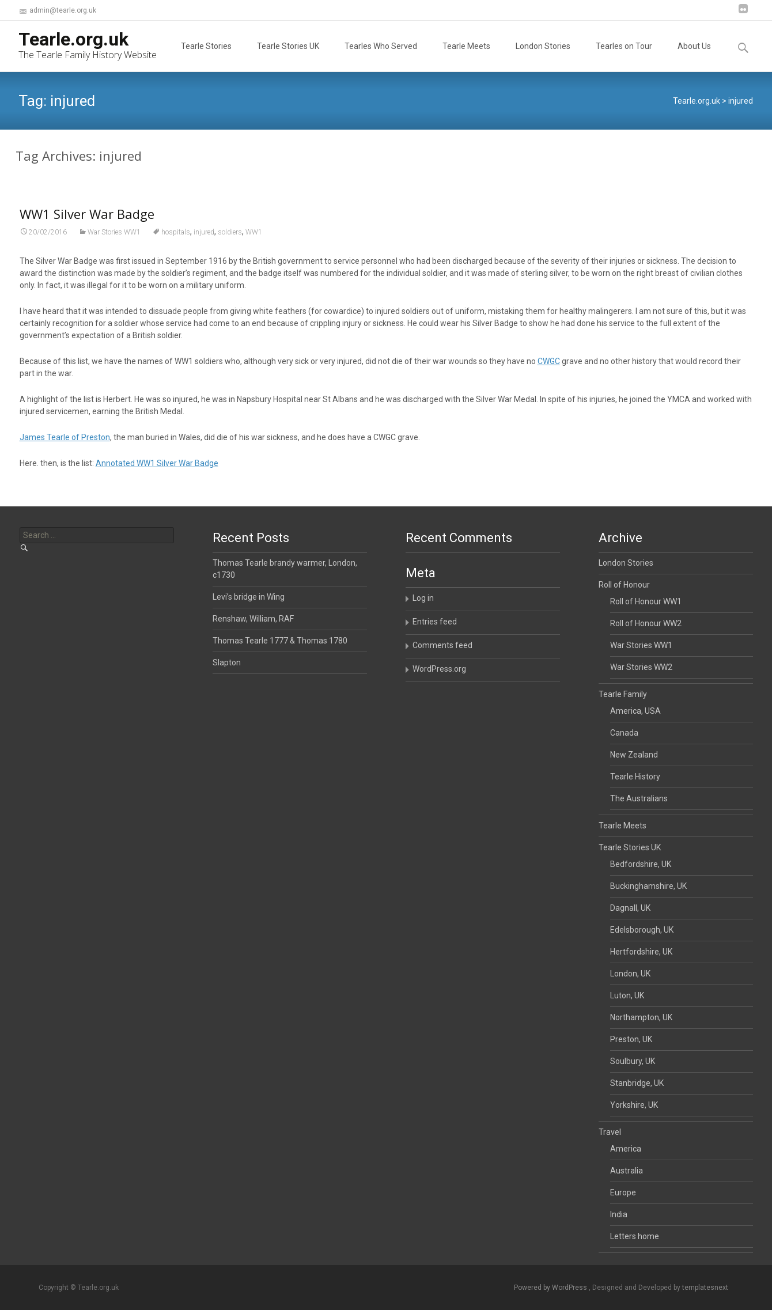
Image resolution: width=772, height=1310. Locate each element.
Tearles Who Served (381, 56)
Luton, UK (627, 995)
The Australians (639, 798)
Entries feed (435, 621)
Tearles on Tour (624, 56)
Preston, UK (631, 1039)
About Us (694, 56)
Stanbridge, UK (637, 1083)
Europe (623, 1192)
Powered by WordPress (551, 1288)
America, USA (635, 710)
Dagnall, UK (630, 908)
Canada (624, 732)
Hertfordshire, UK (641, 951)
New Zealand (634, 754)
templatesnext (705, 1288)
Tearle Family (623, 694)
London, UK (630, 973)
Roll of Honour (624, 584)
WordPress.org (439, 668)
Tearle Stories (206, 56)
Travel (610, 1132)
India (618, 1214)
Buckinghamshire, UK (648, 886)
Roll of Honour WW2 (646, 623)
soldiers (230, 239)
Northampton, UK (641, 1017)
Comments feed (442, 645)
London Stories (543, 56)
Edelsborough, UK (641, 929)
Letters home (634, 1236)
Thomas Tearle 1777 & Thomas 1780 (280, 640)
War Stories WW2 (641, 667)
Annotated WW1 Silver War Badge (157, 470)
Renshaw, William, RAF (253, 618)
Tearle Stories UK (288, 56)
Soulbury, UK (632, 1061)
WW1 (253, 239)
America (625, 1148)
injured (204, 239)
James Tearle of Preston (65, 444)
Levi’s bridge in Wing (249, 596)
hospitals (175, 239)
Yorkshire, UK (634, 1105)
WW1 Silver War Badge (87, 220)
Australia (626, 1170)
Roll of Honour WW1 (646, 601)
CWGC (549, 368)
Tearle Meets (466, 56)
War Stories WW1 (114, 239)
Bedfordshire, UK (640, 864)
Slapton (227, 662)
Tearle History (635, 776)
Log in (423, 598)
